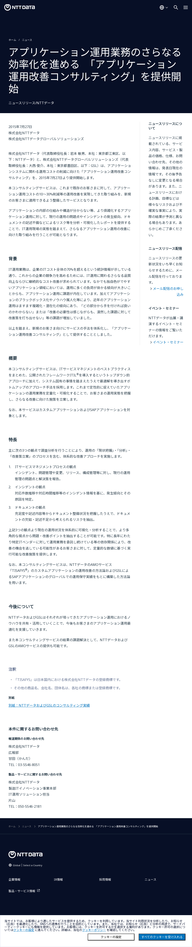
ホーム (12, 40)
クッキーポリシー (94, 930)
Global (27, 865)
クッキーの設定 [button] (23, 930)
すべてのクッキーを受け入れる (162, 937)
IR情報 (58, 879)
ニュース (27, 40)
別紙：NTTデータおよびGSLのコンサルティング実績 (49, 705)
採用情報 (105, 879)
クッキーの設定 (111, 937)
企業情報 (14, 879)
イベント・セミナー (168, 342)
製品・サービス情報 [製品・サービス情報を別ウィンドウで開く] (21, 891)
